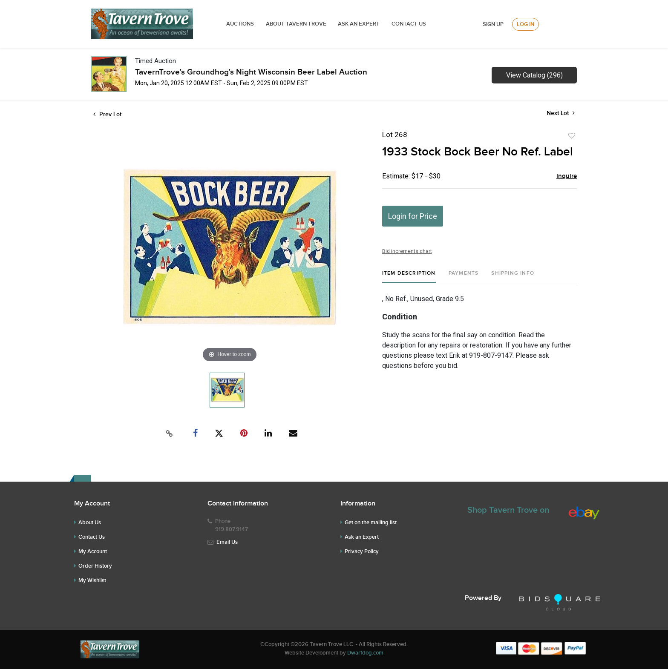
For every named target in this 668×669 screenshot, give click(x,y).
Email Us (227, 542)
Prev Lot (107, 114)
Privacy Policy (362, 551)
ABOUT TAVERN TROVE (297, 23)
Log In (525, 24)
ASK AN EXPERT (359, 23)
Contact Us (409, 23)
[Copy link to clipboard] (169, 433)
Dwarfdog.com (365, 652)
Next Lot (561, 113)
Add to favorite (572, 136)
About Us (89, 522)
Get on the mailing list (371, 522)
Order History (95, 566)
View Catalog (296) (534, 75)
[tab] (409, 276)
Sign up (493, 24)
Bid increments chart (407, 251)
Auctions (240, 23)
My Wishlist (92, 580)
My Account (92, 551)
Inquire (566, 176)
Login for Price (412, 216)
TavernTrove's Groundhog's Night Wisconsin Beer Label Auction (251, 72)
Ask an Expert (362, 537)
